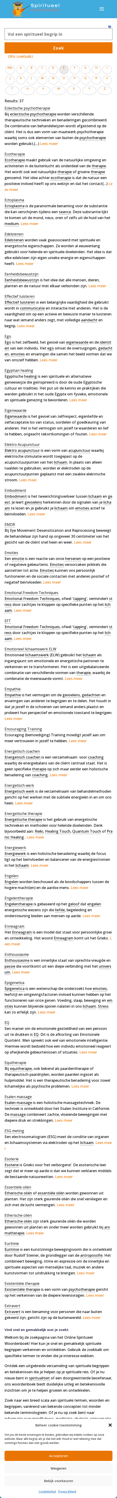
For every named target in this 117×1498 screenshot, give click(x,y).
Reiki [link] (39, 831)
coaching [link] (96, 757)
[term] (27, 108)
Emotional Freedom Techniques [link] (32, 598)
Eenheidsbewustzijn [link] (22, 279)
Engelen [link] (11, 881)
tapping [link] (79, 598)
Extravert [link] (12, 1311)
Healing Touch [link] (57, 831)
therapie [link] (99, 165)
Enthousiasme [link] (17, 960)
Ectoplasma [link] (15, 205)
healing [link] (30, 376)
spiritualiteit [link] (39, 1378)
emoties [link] (18, 354)
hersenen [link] (73, 558)
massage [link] (18, 1114)
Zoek (58, 48)
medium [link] (12, 223)
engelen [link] (94, 903)
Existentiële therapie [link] (22, 1289)
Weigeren (58, 1468)
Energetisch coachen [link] (22, 757)
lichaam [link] (60, 462)
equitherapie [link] (21, 1068)
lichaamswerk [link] (37, 654)
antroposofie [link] (91, 1255)
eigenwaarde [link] (77, 342)
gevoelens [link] (33, 502)
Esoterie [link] (12, 1164)
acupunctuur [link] (79, 450)
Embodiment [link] (16, 496)
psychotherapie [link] (93, 137)
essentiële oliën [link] (51, 1193)
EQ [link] (36, 1034)
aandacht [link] (89, 319)
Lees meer (49, 143)
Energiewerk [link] (15, 853)
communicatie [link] (32, 308)
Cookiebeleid (47, 1491)
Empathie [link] (13, 694)
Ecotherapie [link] (15, 159)
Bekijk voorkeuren (58, 1480)
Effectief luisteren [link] (20, 302)
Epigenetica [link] (15, 988)
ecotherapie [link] (61, 177)
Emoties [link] (57, 564)
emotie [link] (18, 558)
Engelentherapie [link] (19, 903)
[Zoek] (58, 34)
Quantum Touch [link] (86, 831)
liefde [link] (60, 909)
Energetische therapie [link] (23, 819)
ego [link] (50, 348)
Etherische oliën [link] (18, 1193)
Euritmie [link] (12, 1249)
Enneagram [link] (22, 932)
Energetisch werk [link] (19, 791)
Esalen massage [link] (18, 1102)
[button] (110, 1425)
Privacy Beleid (67, 1491)
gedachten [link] (91, 694)
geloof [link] (74, 903)
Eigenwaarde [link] (16, 416)
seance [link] (65, 211)
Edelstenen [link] (14, 239)
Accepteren (58, 1455)
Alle (9, 67)
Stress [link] (103, 1006)
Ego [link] (8, 342)
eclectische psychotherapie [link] (33, 114)
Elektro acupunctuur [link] (22, 450)
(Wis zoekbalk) (20, 56)
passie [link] (10, 966)
